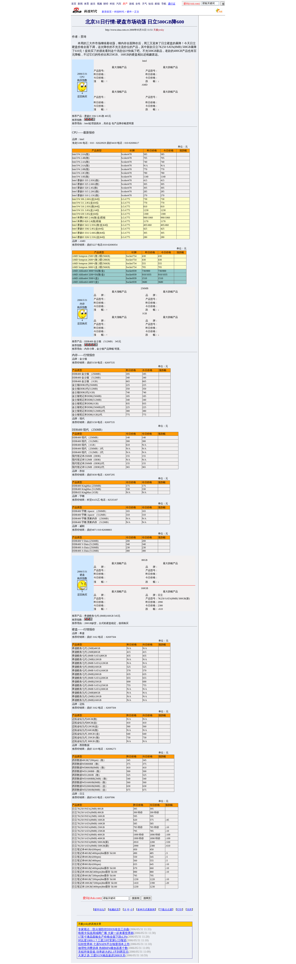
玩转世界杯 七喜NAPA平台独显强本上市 (104, 944)
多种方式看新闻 (146, 909)
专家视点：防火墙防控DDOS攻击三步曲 (103, 929)
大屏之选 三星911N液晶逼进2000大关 (101, 955)
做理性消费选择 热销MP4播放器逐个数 (103, 948)
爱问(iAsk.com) (92, 898)
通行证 (171, 3)
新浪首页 (107, 11)
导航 (163, 3)
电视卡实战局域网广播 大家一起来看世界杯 (106, 933)
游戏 (131, 3)
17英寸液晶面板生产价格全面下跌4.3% (102, 936)
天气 (144, 3)
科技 (112, 3)
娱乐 (92, 3)
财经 (105, 3)
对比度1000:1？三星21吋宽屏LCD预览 (102, 940)
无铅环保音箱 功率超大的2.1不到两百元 (103, 951)
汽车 (118, 3)
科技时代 (119, 11)
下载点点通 (166, 909)
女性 (137, 3)
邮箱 (157, 3)
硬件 (129, 11)
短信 (150, 3)
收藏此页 (114, 909)
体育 (86, 3)
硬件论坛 (99, 909)
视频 (99, 3)
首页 (73, 3)
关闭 (189, 909)
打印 (179, 909)
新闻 (80, 3)
